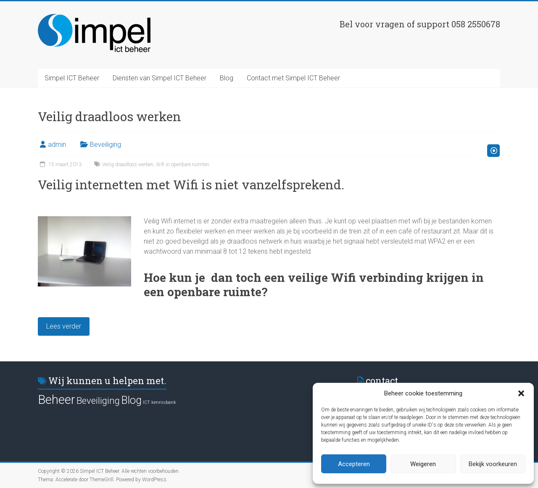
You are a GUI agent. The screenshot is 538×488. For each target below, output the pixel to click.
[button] (521, 393)
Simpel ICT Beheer (72, 78)
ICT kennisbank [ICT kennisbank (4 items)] (159, 402)
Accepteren (354, 464)
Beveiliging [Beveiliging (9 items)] (98, 400)
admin (57, 145)
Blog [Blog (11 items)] (131, 400)
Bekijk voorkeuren (493, 464)
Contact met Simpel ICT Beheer (293, 78)
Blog (226, 78)
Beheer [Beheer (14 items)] (56, 400)
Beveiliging (105, 145)
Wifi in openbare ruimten (182, 164)
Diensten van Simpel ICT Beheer (159, 78)
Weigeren (423, 464)
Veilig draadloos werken (127, 164)
